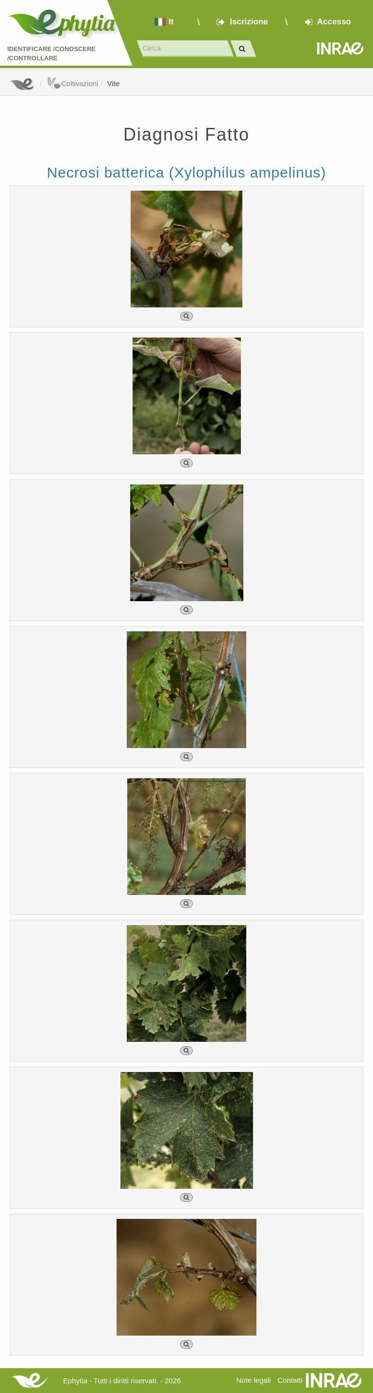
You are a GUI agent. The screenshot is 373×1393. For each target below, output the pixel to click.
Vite (113, 83)
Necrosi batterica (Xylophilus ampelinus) (186, 172)
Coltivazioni (73, 83)
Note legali (253, 1380)
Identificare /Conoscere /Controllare (51, 53)
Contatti (290, 1380)
